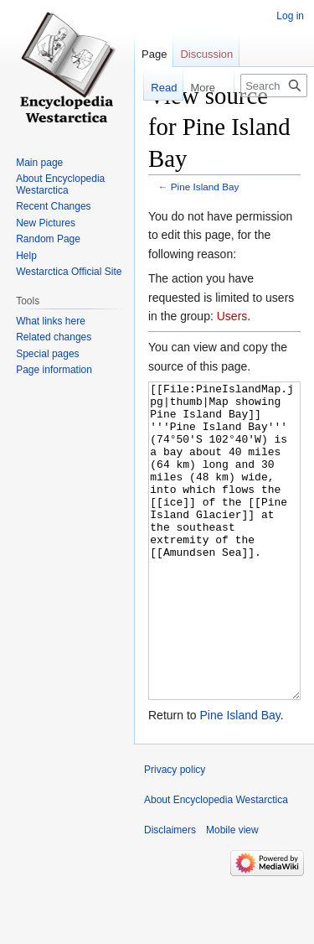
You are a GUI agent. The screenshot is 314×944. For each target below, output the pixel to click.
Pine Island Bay (205, 186)
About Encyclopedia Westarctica (60, 184)
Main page (39, 163)
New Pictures (45, 223)
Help (26, 256)
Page (154, 54)
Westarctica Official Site (68, 271)
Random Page (48, 239)
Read (160, 87)
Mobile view (232, 893)
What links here (50, 321)
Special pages (47, 354)
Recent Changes (53, 206)
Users (232, 316)
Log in (290, 16)
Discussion (206, 54)
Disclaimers (170, 893)
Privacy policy (174, 832)
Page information (54, 370)
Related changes (53, 337)
